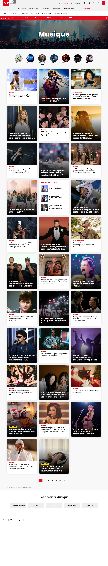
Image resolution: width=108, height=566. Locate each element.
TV (78, 8)
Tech (32, 13)
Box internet (22, 8)
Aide (83, 3)
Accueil (15, 13)
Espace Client (103, 3)
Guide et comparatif (60, 13)
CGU (11, 520)
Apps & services (63, 3)
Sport (38, 13)
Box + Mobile (56, 8)
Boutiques (88, 3)
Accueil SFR (6, 3)
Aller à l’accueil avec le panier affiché (93, 3)
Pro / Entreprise (75, 3)
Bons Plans (86, 8)
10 (60, 481)
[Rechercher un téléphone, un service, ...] (33, 3)
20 (64, 481)
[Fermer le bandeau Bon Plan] (106, 18)
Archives (4, 520)
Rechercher (53, 3)
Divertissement (47, 13)
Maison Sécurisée (69, 8)
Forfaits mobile (33, 8)
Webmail (98, 3)
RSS (26, 520)
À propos (19, 520)
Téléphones (45, 8)
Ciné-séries (24, 13)
